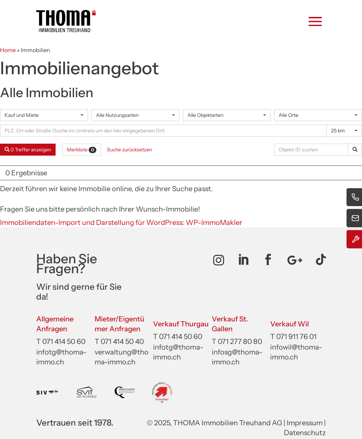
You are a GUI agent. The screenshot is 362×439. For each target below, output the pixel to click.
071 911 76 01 (296, 336)
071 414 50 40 (122, 341)
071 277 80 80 (240, 341)
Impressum (305, 423)
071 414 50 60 (63, 341)
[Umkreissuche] (163, 131)
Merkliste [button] (81, 149)
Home (8, 50)
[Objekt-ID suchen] (312, 150)
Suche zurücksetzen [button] (129, 149)
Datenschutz (305, 432)
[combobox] (44, 115)
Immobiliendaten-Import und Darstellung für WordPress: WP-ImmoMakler (121, 222)
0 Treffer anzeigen (28, 149)
